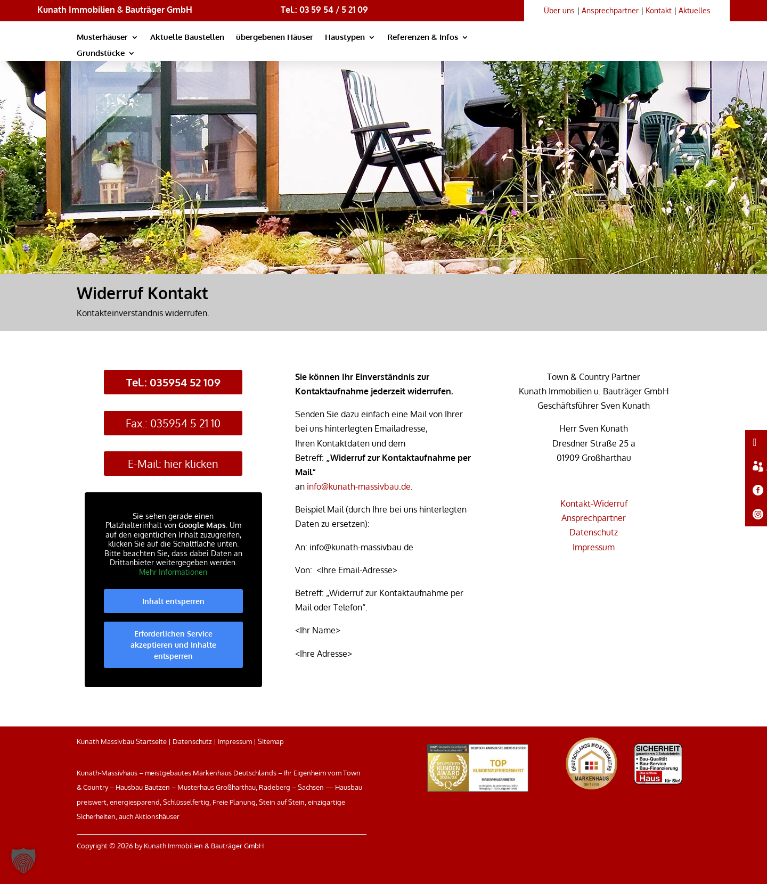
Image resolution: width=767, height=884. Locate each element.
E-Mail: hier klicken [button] (173, 463)
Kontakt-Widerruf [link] (593, 503)
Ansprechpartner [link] (610, 10)
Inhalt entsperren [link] (173, 601)
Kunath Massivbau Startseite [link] (122, 741)
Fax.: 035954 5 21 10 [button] (173, 423)
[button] (23, 860)
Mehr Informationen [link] (173, 571)
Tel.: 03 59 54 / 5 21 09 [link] (324, 9)
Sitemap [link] (271, 741)
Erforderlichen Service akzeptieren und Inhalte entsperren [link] (173, 645)
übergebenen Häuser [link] (274, 38)
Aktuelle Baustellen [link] (187, 38)
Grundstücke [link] (101, 53)
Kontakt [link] (659, 10)
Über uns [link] (559, 10)
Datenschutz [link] (593, 532)
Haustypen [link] (345, 38)
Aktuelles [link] (695, 10)
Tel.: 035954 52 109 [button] (173, 382)
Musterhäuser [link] (102, 38)
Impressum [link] (594, 547)
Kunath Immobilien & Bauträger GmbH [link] (114, 9)
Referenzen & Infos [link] (422, 38)
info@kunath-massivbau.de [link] (359, 486)
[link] (599, 50)
